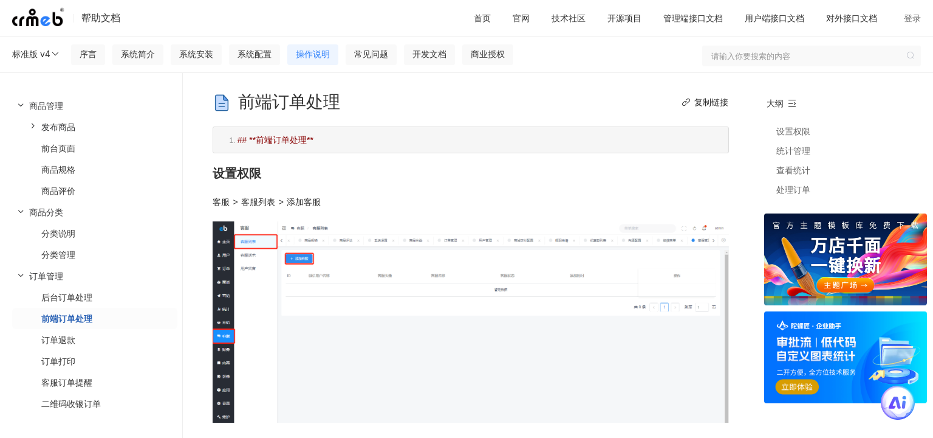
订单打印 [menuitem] (58, 361)
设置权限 (793, 131)
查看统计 (793, 170)
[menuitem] (91, 148)
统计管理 (793, 150)
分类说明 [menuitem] (58, 233)
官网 (521, 18)
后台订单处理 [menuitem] (66, 297)
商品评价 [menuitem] (58, 191)
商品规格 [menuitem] (58, 169)
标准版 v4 (36, 54)
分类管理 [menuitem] (58, 254)
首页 (482, 18)
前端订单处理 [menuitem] (66, 318)
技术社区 (569, 18)
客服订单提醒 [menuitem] (66, 382)
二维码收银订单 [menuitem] (71, 403)
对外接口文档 (851, 18)
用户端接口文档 (774, 18)
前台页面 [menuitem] (58, 148)
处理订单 (793, 189)
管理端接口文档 (693, 18)
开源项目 (624, 18)
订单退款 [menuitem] (58, 340)
